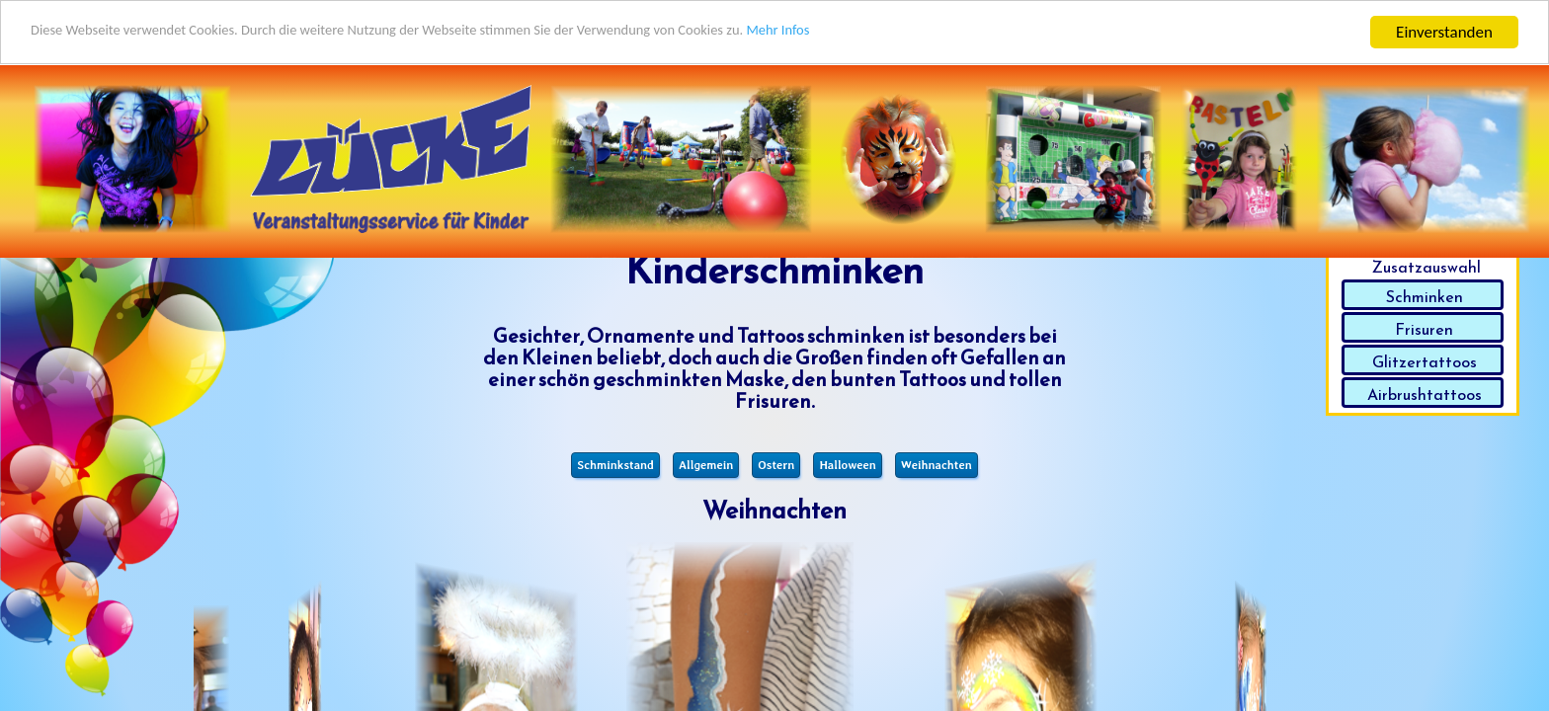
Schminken (1424, 296)
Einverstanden (1444, 31)
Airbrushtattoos (1424, 394)
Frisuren (1424, 329)
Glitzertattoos (1424, 361)
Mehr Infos (909, 32)
